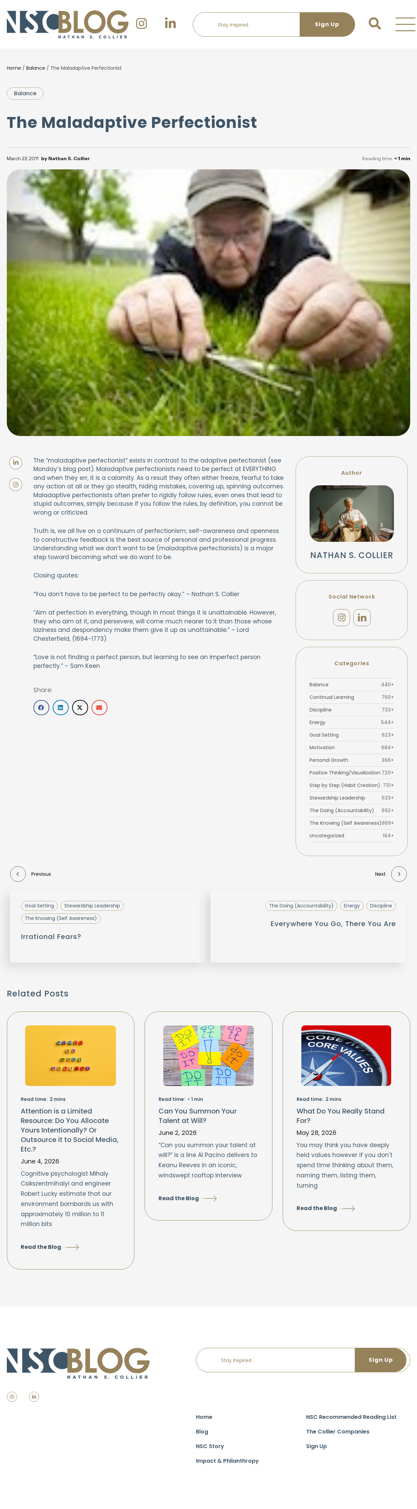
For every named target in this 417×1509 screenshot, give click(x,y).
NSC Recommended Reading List (351, 1419)
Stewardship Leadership (352, 801)
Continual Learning (352, 700)
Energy (352, 725)
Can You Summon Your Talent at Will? (198, 1118)
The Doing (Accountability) (352, 813)
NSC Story (210, 1449)
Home (14, 68)
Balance (35, 68)
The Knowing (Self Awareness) (352, 826)
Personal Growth (352, 763)
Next (391, 877)
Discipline (352, 712)
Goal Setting (352, 738)
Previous (30, 877)
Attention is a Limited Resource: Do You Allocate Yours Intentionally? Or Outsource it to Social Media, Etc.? (70, 1132)
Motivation (352, 750)
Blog (202, 1434)
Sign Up (316, 1449)
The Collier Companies (337, 1434)
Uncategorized (352, 838)
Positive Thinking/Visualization (352, 775)
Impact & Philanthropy (227, 1463)
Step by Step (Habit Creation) (352, 788)
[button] (405, 24)
